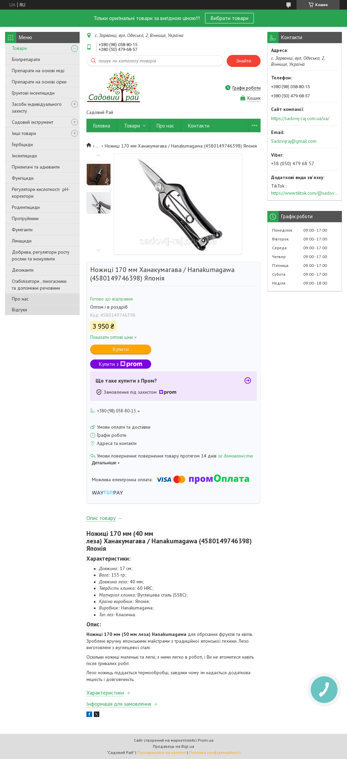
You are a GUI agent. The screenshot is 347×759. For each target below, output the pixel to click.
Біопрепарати (26, 59)
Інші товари (24, 133)
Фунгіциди (23, 178)
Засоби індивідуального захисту (37, 107)
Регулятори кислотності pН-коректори (41, 192)
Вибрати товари (229, 18)
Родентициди (26, 207)
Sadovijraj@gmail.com (294, 141)
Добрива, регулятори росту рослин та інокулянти (40, 255)
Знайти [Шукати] (243, 60)
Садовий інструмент (32, 122)
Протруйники (25, 218)
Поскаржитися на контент (161, 752)
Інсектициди (24, 156)
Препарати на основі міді (38, 70)
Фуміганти (22, 230)
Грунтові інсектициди (33, 93)
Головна (101, 125)
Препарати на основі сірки (39, 82)
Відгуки (19, 310)
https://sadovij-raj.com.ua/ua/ (300, 118)
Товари (19, 48)
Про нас (20, 299)
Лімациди (22, 241)
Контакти (198, 125)
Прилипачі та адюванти (36, 167)
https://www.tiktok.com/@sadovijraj (304, 193)
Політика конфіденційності (215, 752)
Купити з (120, 364)
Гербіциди (22, 144)
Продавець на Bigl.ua (173, 746)
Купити (121, 349)
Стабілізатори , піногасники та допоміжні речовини (39, 284)
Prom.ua (205, 740)
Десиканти (23, 270)
